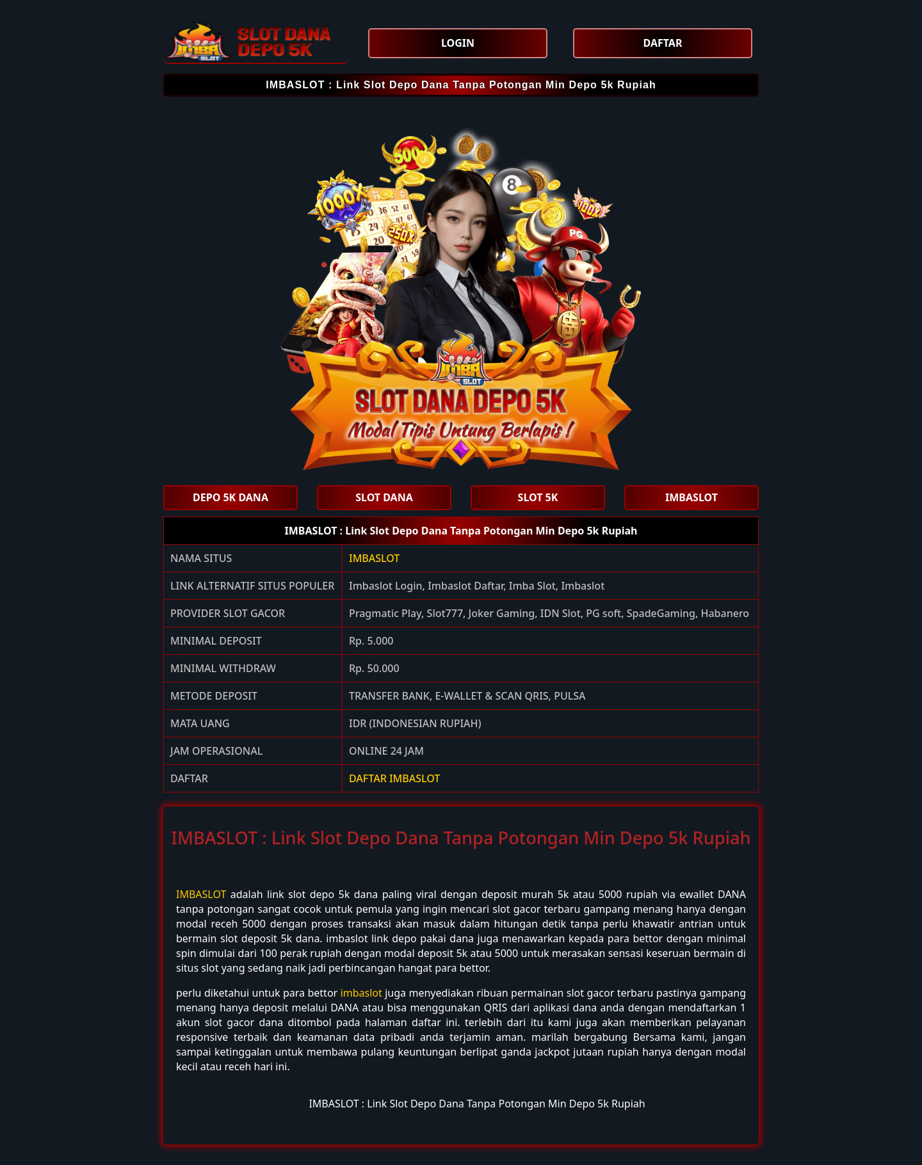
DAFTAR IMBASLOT (394, 778)
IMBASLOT (374, 558)
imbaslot (361, 993)
